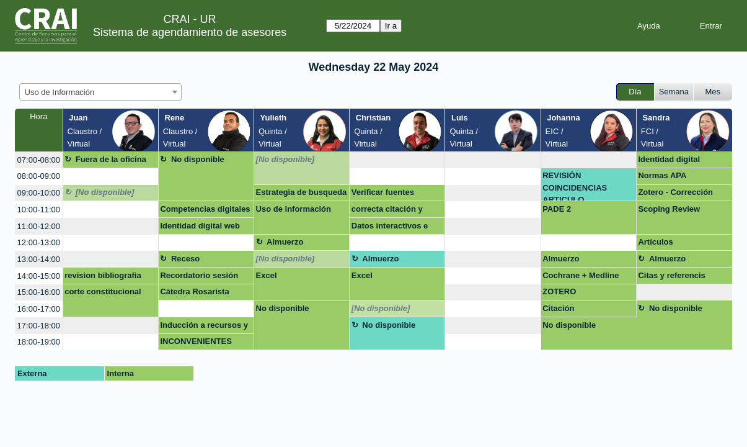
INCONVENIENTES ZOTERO (196, 343)
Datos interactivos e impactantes (389, 228)
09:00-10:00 (38, 192)
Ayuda (648, 25)
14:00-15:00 (38, 276)
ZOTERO (559, 291)
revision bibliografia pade (102, 277)
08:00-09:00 (38, 176)
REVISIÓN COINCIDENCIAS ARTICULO (574, 186)
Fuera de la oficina (111, 159)
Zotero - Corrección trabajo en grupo (675, 194)
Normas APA (662, 175)
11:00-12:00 (38, 226)
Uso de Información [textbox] (60, 92)
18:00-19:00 (38, 341)
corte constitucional (102, 291)
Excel (266, 275)
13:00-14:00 (38, 259)
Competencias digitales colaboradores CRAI (205, 211)
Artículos (655, 241)
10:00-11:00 (38, 209)
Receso (185, 258)
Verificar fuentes (382, 192)
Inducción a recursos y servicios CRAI (204, 327)
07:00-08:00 (38, 160)
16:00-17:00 (38, 309)
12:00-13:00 (38, 242)
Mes (713, 91)
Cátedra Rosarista (194, 291)
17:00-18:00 (38, 325)
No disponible (197, 159)
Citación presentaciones (571, 310)
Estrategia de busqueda (301, 192)
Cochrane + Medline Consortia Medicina (580, 277)
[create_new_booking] (397, 159)
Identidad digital (669, 159)
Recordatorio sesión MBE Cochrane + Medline (199, 277)
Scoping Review (669, 209)
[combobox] (100, 92)
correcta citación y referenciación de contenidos (387, 211)
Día (635, 91)
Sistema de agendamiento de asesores (189, 32)
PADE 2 (556, 209)
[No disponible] (285, 159)
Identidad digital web (200, 225)
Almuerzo (285, 241)
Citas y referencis (671, 275)
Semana (674, 91)
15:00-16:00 (38, 292)
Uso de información (293, 209)
